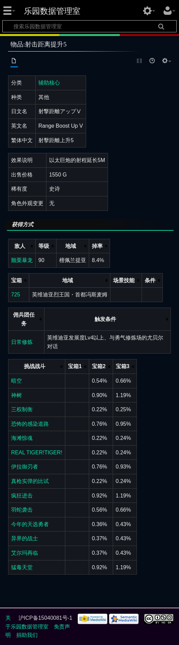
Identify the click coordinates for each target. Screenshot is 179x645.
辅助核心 (49, 83)
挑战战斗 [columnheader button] (34, 366)
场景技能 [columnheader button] (124, 280)
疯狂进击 (22, 495)
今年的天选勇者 (30, 524)
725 (15, 294)
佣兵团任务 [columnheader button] (24, 319)
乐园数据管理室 (52, 11)
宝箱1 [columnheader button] (75, 366)
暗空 (16, 381)
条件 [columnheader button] (150, 280)
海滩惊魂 (22, 438)
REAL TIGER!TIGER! (36, 452)
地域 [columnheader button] (70, 246)
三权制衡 (22, 409)
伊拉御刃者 (24, 467)
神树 (16, 395)
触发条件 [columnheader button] (105, 319)
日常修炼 (22, 342)
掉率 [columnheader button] (97, 246)
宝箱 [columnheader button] (16, 280)
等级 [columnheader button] (43, 246)
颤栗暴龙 (22, 260)
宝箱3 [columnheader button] (123, 366)
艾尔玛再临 (24, 553)
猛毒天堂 (22, 567)
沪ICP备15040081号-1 (45, 618)
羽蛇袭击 (22, 510)
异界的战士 (24, 538)
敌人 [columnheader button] (19, 246)
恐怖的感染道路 (30, 424)
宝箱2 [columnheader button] (99, 366)
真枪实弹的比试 (30, 481)
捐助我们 (27, 635)
